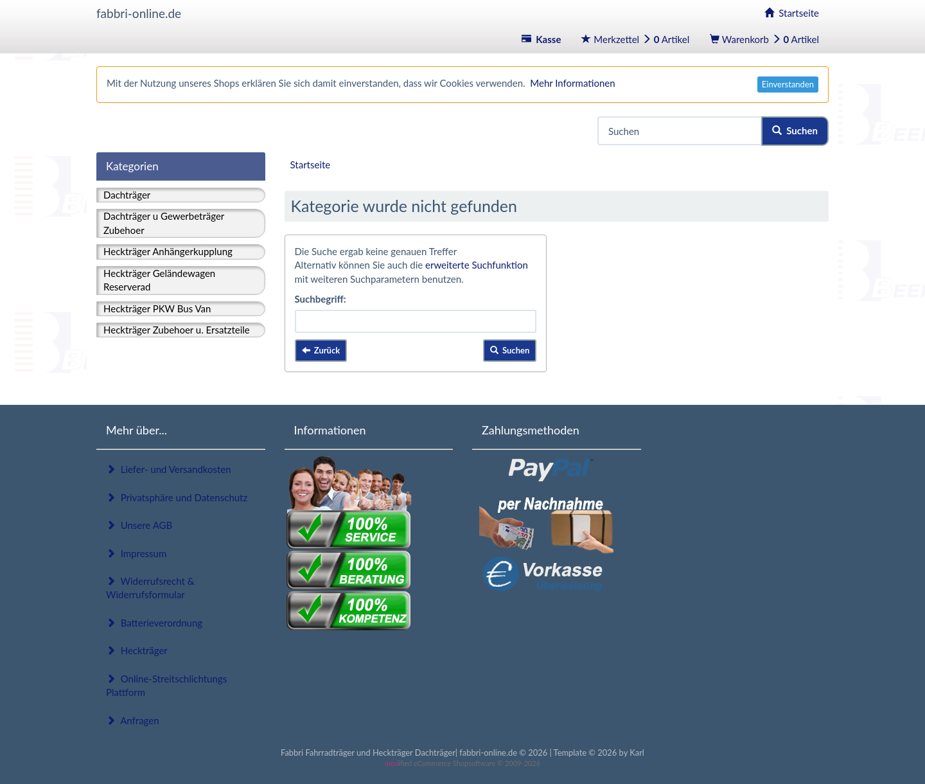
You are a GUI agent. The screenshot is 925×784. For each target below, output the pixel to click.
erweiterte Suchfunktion (476, 265)
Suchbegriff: (320, 299)
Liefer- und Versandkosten (168, 469)
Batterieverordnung (154, 622)
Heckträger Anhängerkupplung (168, 251)
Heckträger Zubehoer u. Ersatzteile (176, 329)
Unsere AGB (139, 525)
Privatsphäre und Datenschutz (176, 497)
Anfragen (132, 720)
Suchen (795, 130)
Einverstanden (788, 84)
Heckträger (137, 650)
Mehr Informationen (572, 83)
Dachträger (126, 194)
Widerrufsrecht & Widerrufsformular (150, 587)
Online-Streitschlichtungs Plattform (166, 685)
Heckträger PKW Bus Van (157, 308)
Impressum (136, 553)
